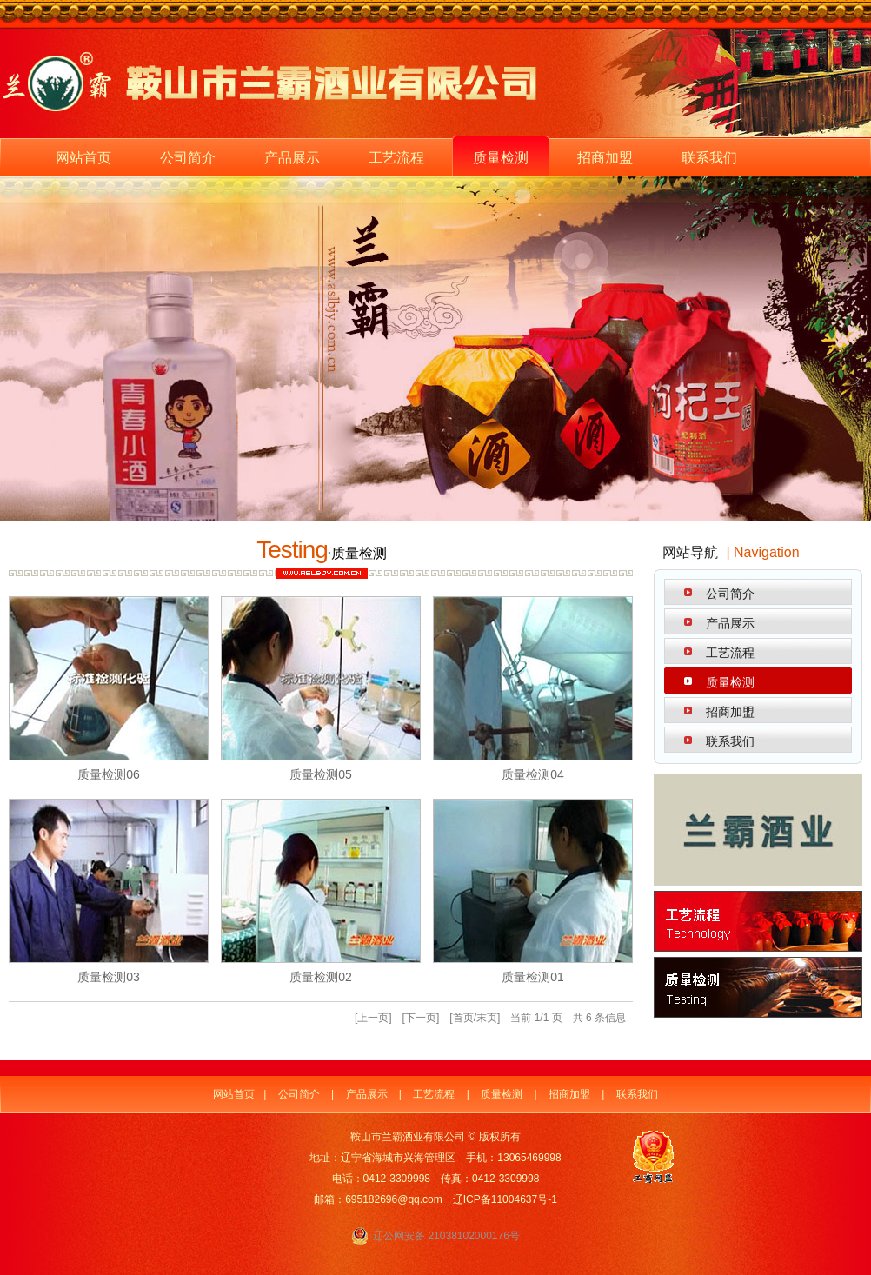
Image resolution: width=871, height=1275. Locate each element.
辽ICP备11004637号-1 (505, 1199)
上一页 (373, 1018)
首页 (463, 1018)
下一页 (420, 1018)
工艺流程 (396, 157)
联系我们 (709, 157)
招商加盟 (605, 157)
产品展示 (292, 157)
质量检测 (501, 157)
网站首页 (83, 157)
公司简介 (188, 157)
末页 (486, 1018)
